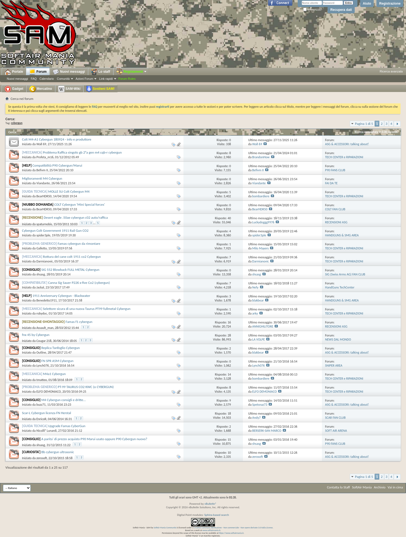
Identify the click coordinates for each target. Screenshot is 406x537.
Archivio (380, 487)
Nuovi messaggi (17, 78)
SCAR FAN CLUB (335, 418)
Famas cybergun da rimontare (79, 244)
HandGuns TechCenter (339, 287)
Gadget (14, 89)
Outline (41, 352)
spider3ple (43, 235)
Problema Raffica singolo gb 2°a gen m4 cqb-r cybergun (82, 152)
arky (255, 313)
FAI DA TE (331, 183)
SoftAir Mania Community (165, 527)
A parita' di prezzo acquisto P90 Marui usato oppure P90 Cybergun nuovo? (94, 439)
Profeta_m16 (44, 157)
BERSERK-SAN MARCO (266, 431)
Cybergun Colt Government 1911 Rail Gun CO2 (55, 230)
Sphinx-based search (216, 515)
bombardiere (260, 196)
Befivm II (42, 170)
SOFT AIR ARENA (336, 431)
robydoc (41, 313)
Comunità (63, 78)
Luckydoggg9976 (263, 222)
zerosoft (41, 458)
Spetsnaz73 (259, 404)
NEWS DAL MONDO (338, 339)
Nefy (255, 287)
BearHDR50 (44, 196)
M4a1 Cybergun (54, 374)
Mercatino (40, 89)
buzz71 (41, 404)
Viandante (43, 183)
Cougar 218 (43, 341)
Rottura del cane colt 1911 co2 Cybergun (72, 257)
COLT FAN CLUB (335, 209)
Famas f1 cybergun (79, 322)
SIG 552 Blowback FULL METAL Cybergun (70, 270)
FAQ (34, 78)
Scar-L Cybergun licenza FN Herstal (46, 413)
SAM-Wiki (69, 89)
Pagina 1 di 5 (364, 124)
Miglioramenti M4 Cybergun (42, 178)
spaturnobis (44, 224)
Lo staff (100, 72)
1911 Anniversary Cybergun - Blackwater (61, 296)
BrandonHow (260, 157)
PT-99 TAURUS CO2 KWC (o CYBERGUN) (86, 387)
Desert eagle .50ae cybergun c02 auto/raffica (76, 217)
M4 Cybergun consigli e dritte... (63, 400)
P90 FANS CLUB (335, 170)
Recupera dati (341, 10)
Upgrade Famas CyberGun (66, 426)
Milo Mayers (260, 248)
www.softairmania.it (211, 530)
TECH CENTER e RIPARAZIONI (344, 157)
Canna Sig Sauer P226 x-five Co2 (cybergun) (79, 283)
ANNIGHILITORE (262, 326)
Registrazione (390, 3)
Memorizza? (312, 9)
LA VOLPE (258, 339)
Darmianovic (44, 261)
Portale (14, 72)
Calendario (46, 78)
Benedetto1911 (46, 300)
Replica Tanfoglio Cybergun (60, 348)
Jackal (40, 287)
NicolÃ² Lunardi (46, 431)
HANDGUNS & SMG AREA (342, 235)
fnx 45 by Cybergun (35, 335)
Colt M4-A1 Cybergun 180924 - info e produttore (56, 139)
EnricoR (41, 419)
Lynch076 (42, 365)
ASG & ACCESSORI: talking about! (347, 144)
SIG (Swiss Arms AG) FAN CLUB (345, 274)
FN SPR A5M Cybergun (57, 361)
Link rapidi (106, 78)
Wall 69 (41, 144)
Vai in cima (395, 487)
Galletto (41, 248)
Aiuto (367, 3)
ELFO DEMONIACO (48, 391)
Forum (38, 72)
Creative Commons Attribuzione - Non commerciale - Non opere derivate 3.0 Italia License (233, 527)
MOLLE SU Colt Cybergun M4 (69, 191)
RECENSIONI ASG (336, 222)
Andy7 (256, 418)
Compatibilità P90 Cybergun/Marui (57, 165)
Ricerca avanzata (391, 71)
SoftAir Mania (362, 487)
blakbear (258, 300)
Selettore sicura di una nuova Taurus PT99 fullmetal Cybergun (86, 309)
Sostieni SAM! (100, 89)
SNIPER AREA (333, 365)
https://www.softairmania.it (231, 533)
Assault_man (44, 328)
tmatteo (41, 380)
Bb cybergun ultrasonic (57, 452)
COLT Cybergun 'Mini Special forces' (79, 204)
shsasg (40, 274)
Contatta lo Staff (338, 487)
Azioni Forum (84, 78)
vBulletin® (210, 504)
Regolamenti (131, 71)
